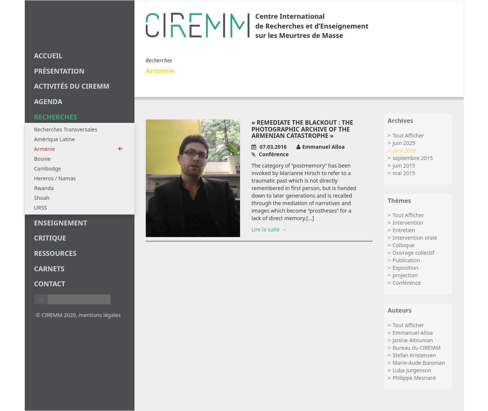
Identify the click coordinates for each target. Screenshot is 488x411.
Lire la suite (265, 229)
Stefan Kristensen (414, 355)
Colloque (403, 245)
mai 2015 (404, 173)
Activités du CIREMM (72, 86)
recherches (55, 116)
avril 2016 (404, 150)
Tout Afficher (408, 135)
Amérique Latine (54, 139)
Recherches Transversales (65, 129)
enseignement (61, 222)
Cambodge (47, 168)
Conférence (407, 282)
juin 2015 (404, 165)
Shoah (42, 197)
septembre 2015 (413, 158)
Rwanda (44, 188)
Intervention (408, 222)
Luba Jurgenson (412, 370)
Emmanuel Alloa (413, 332)
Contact (49, 283)
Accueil (48, 55)
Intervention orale (415, 237)
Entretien (404, 230)
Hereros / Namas (55, 178)
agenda (48, 101)
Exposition (405, 267)
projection (405, 275)
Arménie (78, 149)
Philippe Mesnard (414, 377)
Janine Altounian (413, 340)
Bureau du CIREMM (417, 347)
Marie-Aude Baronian (419, 362)
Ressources (55, 253)
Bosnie (42, 158)
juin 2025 (404, 143)
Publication (406, 260)
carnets (49, 268)
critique (50, 237)
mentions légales (100, 315)
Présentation (59, 71)
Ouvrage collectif (413, 252)
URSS (40, 207)
